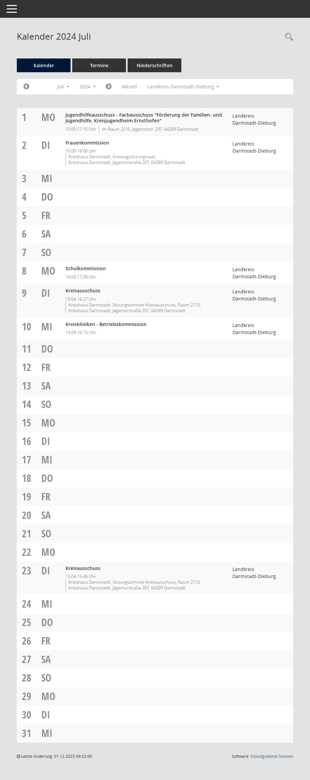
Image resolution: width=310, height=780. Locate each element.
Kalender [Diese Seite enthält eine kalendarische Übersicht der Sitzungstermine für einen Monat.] (44, 65)
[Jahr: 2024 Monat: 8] (109, 87)
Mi (46, 178)
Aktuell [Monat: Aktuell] (129, 86)
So (46, 252)
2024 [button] (88, 86)
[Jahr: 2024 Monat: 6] (26, 87)
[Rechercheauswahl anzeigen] (287, 37)
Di (45, 145)
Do (47, 197)
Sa (46, 234)
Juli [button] (63, 86)
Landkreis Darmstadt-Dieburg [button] (183, 86)
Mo (48, 117)
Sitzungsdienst (272, 756)
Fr (45, 215)
